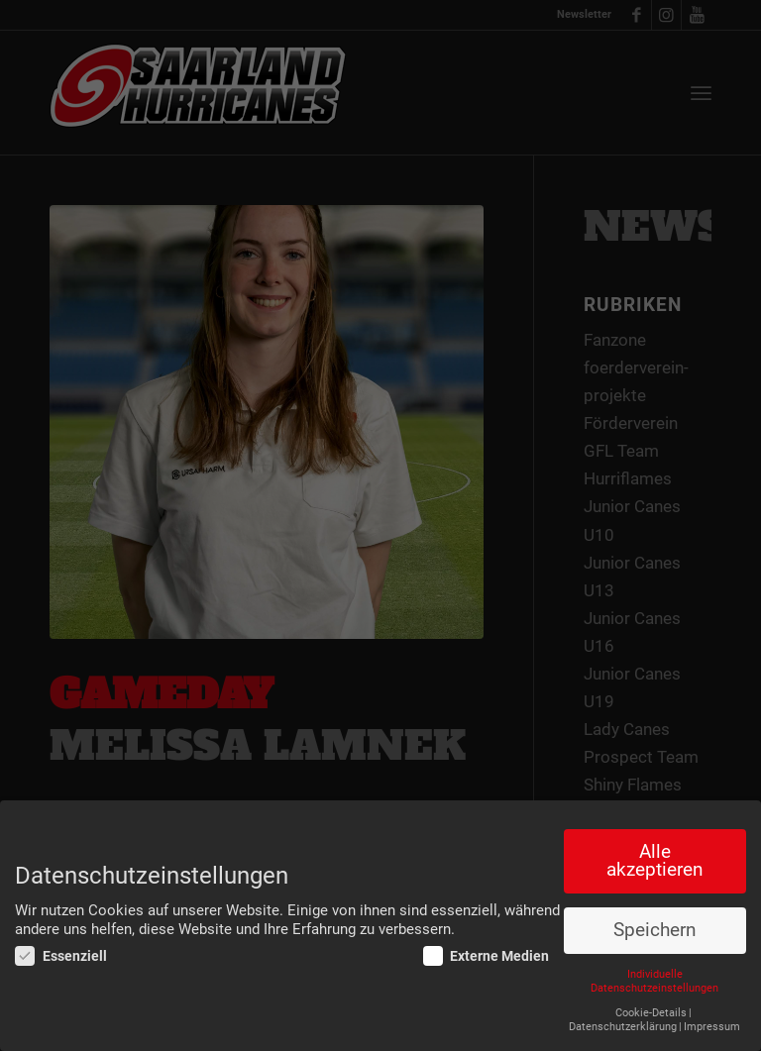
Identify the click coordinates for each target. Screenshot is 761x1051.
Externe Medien (486, 956)
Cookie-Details (651, 1012)
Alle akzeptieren (654, 861)
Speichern (654, 930)
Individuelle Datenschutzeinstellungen (654, 981)
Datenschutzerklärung (623, 1026)
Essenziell (61, 956)
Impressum (712, 1026)
